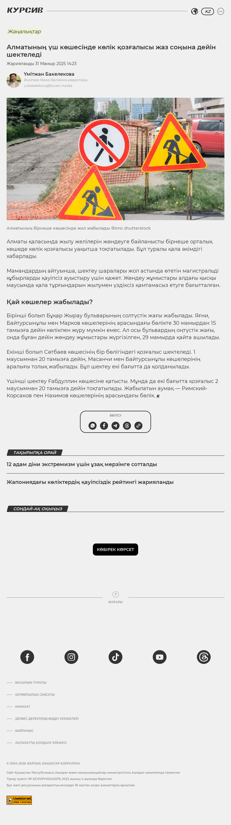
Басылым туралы (30, 683)
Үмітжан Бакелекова (49, 74)
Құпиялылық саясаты (35, 695)
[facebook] (27, 657)
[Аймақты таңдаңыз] (194, 11)
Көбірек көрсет (115, 549)
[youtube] (160, 657)
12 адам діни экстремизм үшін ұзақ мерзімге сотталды (82, 464)
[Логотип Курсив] (25, 10)
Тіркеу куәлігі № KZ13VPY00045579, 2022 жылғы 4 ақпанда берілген (59, 779)
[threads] (204, 657)
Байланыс (24, 731)
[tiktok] (115, 657)
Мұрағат (22, 707)
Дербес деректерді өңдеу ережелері (47, 719)
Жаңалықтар (24, 31)
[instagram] (71, 657)
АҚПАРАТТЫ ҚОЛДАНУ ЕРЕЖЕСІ (40, 743)
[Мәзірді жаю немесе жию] (220, 11)
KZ (207, 11)
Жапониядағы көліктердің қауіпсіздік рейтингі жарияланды (90, 482)
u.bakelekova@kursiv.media (48, 85)
